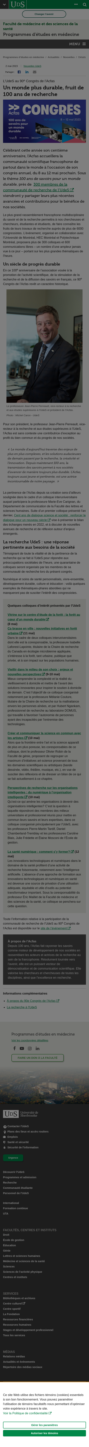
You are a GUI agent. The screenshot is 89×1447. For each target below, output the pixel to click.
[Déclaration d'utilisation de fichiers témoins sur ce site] (44, 1414)
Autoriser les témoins (44, 1433)
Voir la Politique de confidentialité (25, 1413)
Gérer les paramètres (44, 1425)
